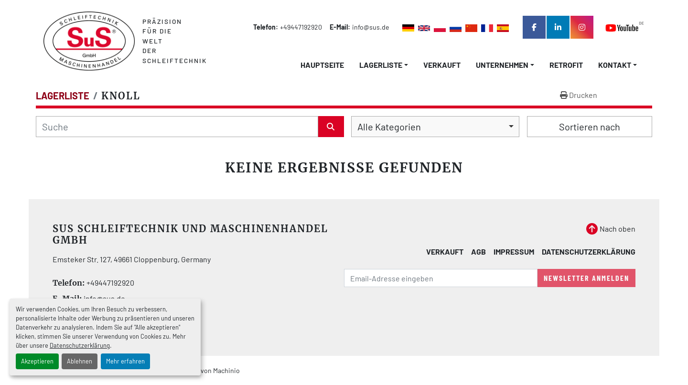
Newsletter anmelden (586, 277)
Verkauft (442, 64)
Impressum (514, 251)
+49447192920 (301, 27)
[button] (383, 65)
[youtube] (625, 27)
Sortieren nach (589, 126)
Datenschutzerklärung (80, 345)
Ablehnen (79, 361)
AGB (478, 251)
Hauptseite (322, 64)
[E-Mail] (441, 278)
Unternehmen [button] (502, 64)
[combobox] (435, 126)
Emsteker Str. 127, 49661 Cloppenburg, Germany (132, 259)
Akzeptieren (37, 361)
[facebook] (534, 27)
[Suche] (177, 126)
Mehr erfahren (125, 361)
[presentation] (416, 313)
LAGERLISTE (380, 64)
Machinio (226, 370)
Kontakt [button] (614, 64)
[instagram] (581, 27)
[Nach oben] (610, 229)
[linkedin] (558, 27)
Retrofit (566, 64)
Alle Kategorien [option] (389, 126)
